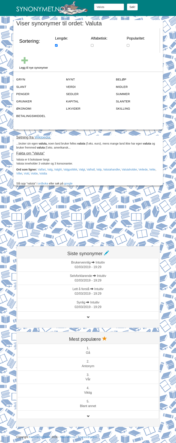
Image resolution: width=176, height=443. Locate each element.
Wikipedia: (43, 137)
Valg (50, 169)
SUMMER (123, 94)
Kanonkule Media (40, 437)
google (68, 183)
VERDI (71, 86)
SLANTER (123, 101)
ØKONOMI (23, 108)
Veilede (143, 169)
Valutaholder (129, 169)
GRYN (20, 79)
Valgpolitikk (70, 169)
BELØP (121, 79)
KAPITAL (72, 101)
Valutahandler (111, 169)
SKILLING (123, 108)
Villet (19, 173)
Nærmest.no (67, 437)
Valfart (42, 169)
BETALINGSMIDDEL (31, 116)
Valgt (82, 169)
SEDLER (72, 94)
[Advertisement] (46, 216)
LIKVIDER (73, 108)
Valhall (91, 169)
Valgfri (58, 169)
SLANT (21, 86)
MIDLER (122, 86)
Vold (26, 173)
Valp (99, 169)
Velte (152, 169)
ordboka (42, 183)
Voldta (43, 173)
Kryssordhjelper (87, 437)
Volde (34, 173)
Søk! (132, 7)
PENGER (22, 94)
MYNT (70, 79)
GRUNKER (24, 101)
